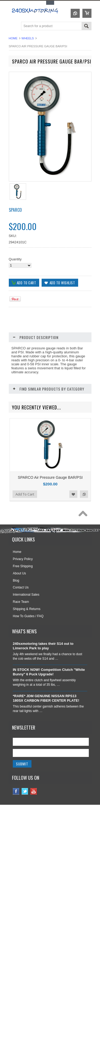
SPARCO (15, 210)
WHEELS (28, 38)
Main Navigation (13, 26)
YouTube (33, 825)
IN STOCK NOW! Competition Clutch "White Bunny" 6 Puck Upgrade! (49, 705)
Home (13, 38)
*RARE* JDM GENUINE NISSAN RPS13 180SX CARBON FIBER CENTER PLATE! (46, 732)
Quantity (15, 259)
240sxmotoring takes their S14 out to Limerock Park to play (43, 679)
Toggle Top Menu (50, 3)
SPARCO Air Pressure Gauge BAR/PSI (50, 477)
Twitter (25, 825)
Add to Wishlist (73, 528)
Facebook (16, 825)
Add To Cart (24, 528)
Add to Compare (84, 528)
